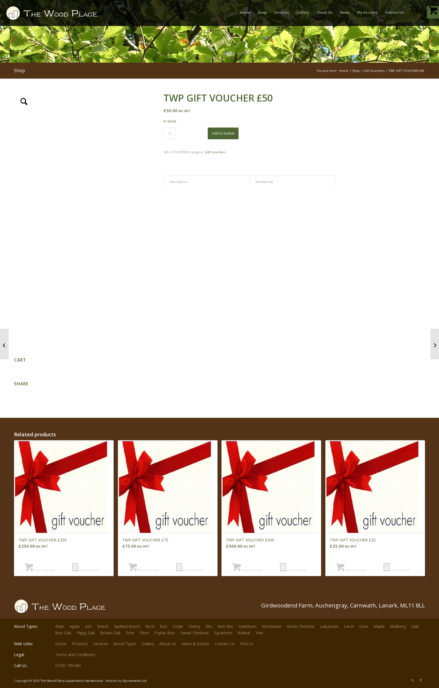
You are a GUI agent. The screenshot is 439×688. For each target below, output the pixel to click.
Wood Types (124, 643)
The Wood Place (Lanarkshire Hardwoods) (71, 680)
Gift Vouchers (215, 152)
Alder (59, 626)
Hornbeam (271, 626)
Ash (88, 626)
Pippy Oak (86, 632)
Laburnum (329, 626)
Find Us (246, 643)
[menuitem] (245, 12)
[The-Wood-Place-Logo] (62, 15)
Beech (103, 626)
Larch (349, 626)
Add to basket (223, 133)
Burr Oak (63, 632)
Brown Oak (110, 632)
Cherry (194, 626)
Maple (379, 626)
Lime (363, 626)
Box (163, 626)
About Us (167, 643)
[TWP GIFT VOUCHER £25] (4, 344)
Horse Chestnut (300, 626)
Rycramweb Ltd (134, 680)
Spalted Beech (127, 626)
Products (80, 643)
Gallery (148, 643)
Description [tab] (178, 182)
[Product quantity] (170, 134)
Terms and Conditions (75, 654)
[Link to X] (412, 680)
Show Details (85, 570)
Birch (150, 626)
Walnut (244, 632)
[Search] (415, 12)
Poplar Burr (164, 632)
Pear (130, 632)
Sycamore (223, 632)
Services (100, 643)
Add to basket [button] (40, 570)
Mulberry (398, 626)
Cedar (177, 626)
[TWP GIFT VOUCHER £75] (434, 344)
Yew (259, 632)
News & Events (195, 643)
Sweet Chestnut (194, 632)
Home (60, 643)
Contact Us (224, 643)
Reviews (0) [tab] (264, 182)
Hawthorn (247, 626)
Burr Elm (225, 626)
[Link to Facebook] (421, 680)
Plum (144, 632)
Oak (415, 626)
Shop (19, 70)
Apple (75, 626)
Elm (209, 626)
